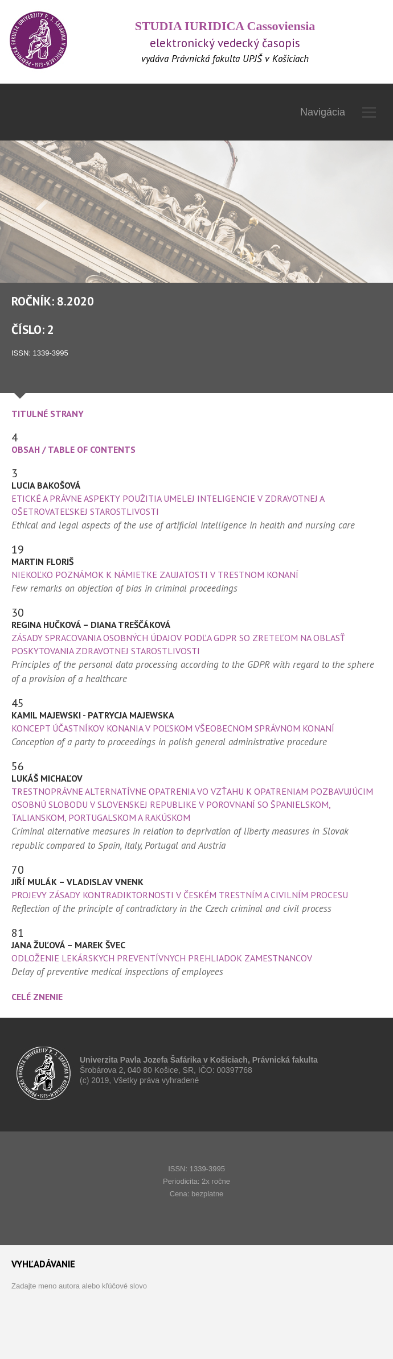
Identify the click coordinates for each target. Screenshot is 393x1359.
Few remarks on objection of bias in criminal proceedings (124, 588)
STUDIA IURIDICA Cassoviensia (225, 26)
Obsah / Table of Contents (73, 449)
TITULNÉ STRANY (47, 413)
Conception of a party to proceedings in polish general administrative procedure (169, 742)
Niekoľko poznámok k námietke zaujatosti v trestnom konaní (154, 574)
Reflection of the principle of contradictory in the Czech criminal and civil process (171, 908)
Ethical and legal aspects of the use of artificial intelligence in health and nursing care (183, 525)
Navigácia (338, 112)
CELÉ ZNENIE (37, 996)
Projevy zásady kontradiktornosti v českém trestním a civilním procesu (179, 895)
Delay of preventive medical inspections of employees (117, 971)
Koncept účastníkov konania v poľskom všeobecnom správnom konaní (172, 728)
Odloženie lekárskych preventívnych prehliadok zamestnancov (161, 958)
